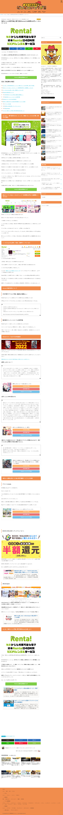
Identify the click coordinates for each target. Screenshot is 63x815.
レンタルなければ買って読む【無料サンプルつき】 (13, 90)
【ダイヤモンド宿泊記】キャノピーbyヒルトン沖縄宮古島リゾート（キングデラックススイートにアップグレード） (54, 119)
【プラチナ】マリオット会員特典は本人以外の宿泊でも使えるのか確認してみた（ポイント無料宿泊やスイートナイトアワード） (53, 114)
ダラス (18, 12)
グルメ (3, 791)
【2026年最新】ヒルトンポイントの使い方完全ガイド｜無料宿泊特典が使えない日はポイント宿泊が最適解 (53, 136)
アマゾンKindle (8, 103)
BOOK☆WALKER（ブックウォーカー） (13, 106)
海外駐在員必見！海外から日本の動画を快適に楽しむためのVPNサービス (53, 152)
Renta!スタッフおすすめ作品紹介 (10, 99)
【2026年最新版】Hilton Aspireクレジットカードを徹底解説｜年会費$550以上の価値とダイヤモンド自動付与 (53, 130)
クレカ (24, 12)
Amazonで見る (26, 386)
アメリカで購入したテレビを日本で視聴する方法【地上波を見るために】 (53, 157)
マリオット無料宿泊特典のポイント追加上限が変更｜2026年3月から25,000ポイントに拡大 (50, 187)
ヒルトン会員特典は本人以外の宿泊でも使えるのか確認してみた (53, 107)
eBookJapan (7, 108)
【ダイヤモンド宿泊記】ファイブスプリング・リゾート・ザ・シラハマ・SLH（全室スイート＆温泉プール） (51, 168)
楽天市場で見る (26, 388)
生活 (9, 791)
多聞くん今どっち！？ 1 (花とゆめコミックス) (22, 383)
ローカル (13, 791)
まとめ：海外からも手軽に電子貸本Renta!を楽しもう (14, 110)
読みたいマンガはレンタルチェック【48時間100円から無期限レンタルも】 (18, 87)
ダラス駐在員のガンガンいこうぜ (13, 813)
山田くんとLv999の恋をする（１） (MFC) (21, 427)
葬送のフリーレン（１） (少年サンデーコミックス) (23, 509)
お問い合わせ (44, 12)
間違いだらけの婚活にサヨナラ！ (12, 270)
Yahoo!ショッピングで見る (26, 391)
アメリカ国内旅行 (34, 12)
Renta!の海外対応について (8, 92)
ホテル (22, 12)
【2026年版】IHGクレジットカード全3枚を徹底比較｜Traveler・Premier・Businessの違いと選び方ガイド (54, 147)
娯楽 (6, 791)
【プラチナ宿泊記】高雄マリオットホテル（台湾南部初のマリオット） (53, 141)
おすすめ (8, 736)
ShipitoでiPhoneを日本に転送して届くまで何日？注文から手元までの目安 (50, 179)
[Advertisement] (21, 722)
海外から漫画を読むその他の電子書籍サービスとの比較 (14, 101)
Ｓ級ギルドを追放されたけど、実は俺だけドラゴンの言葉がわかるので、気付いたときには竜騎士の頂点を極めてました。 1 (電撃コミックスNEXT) (26, 462)
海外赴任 (29, 12)
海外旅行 (39, 12)
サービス (13, 736)
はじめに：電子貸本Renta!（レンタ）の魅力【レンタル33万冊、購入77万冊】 (19, 85)
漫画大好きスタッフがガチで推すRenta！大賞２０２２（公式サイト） (15, 359)
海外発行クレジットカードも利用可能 (12, 96)
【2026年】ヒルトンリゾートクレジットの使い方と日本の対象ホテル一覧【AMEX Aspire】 (53, 125)
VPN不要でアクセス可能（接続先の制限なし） (14, 94)
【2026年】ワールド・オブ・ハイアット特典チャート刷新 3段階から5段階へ (50, 183)
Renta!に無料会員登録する (20, 77)
